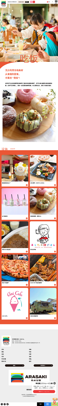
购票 (55, 399)
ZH (48, 1)
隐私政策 (29, 389)
